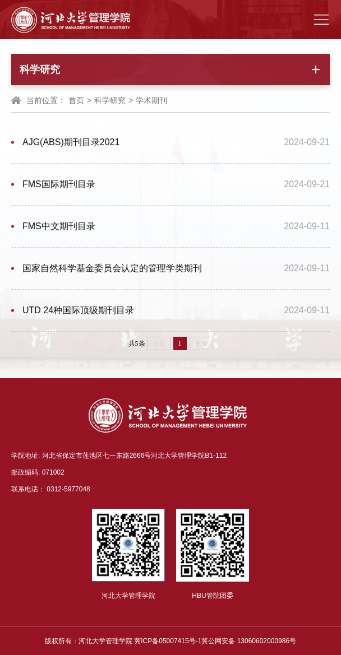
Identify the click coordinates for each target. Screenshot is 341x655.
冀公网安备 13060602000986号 (248, 641)
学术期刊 (151, 100)
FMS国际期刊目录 (58, 184)
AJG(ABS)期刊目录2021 (70, 142)
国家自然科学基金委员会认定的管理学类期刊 (112, 268)
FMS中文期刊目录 (58, 226)
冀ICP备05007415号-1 (167, 641)
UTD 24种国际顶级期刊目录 (78, 310)
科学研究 (110, 100)
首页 (76, 100)
